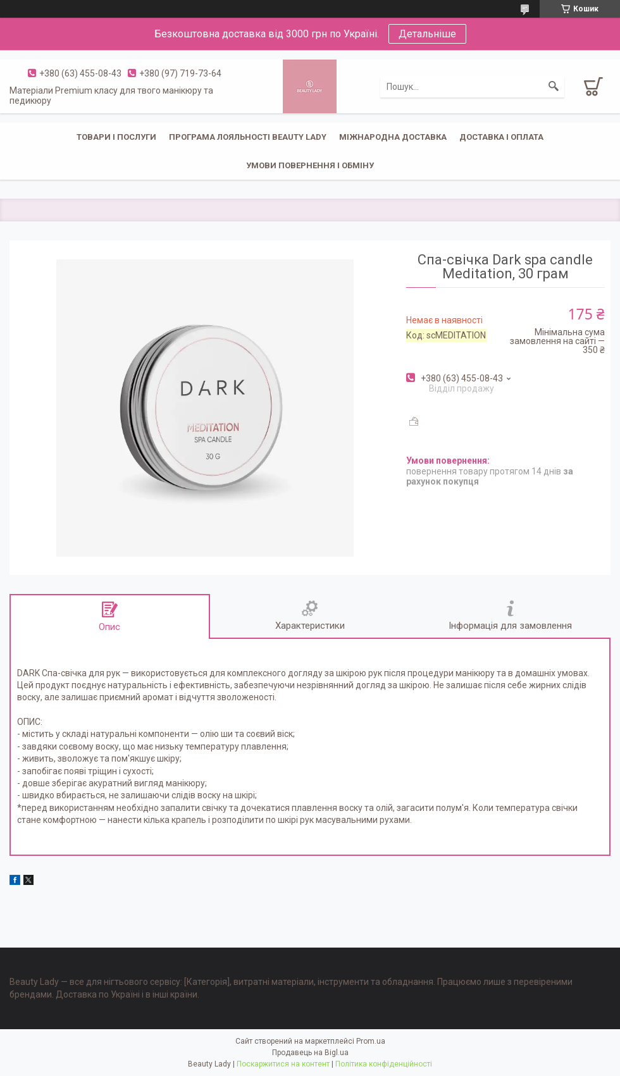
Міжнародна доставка (393, 137)
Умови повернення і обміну (310, 165)
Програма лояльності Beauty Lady (247, 137)
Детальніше (427, 34)
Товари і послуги (116, 137)
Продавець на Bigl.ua (310, 1052)
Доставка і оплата (501, 137)
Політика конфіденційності (383, 1064)
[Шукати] (553, 87)
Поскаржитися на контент (283, 1064)
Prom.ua (370, 1041)
